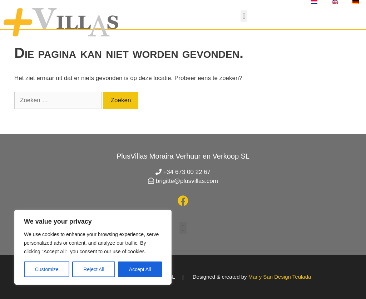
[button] (244, 16)
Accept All (140, 269)
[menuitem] (314, 2)
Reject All (93, 269)
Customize (47, 269)
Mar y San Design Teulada (279, 277)
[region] (93, 247)
